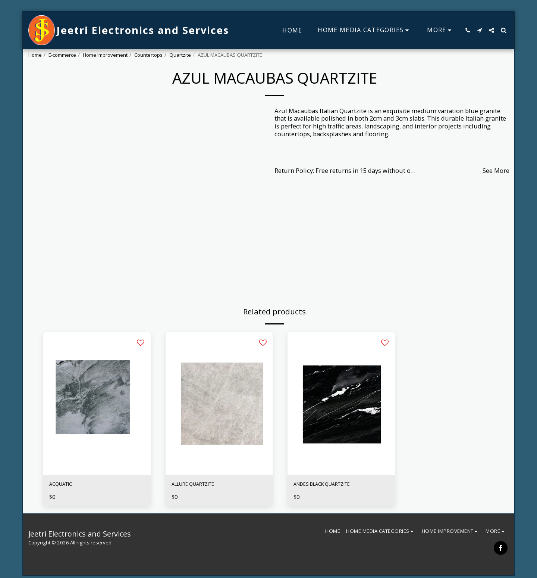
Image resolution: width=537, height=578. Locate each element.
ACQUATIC (64, 485)
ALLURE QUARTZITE (200, 485)
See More (496, 171)
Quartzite (180, 55)
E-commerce (62, 55)
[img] (97, 403)
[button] (467, 30)
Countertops (148, 55)
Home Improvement (105, 55)
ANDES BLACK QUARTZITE (331, 485)
